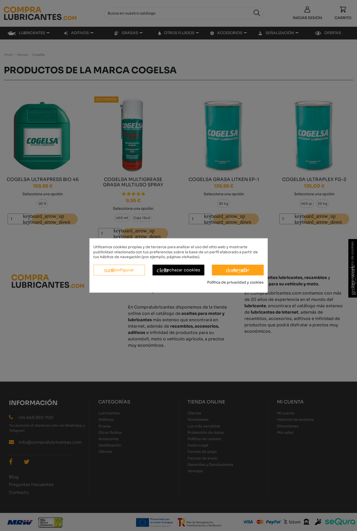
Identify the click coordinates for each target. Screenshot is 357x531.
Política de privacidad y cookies (235, 282)
